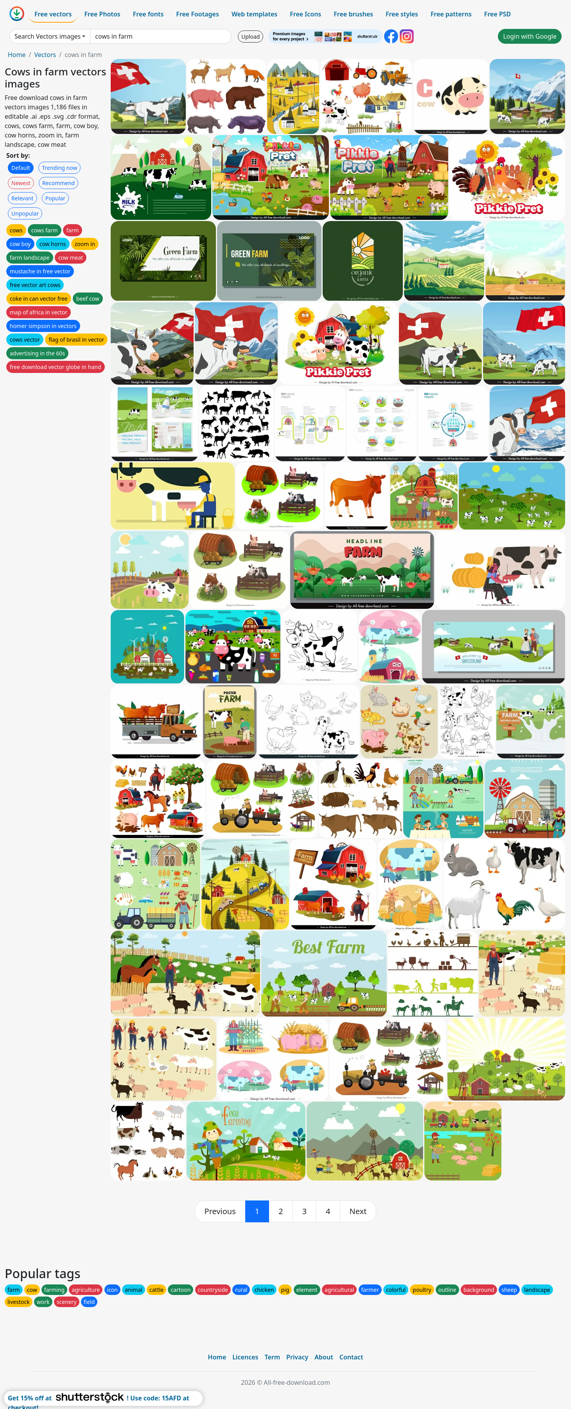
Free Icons (305, 14)
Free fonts (148, 14)
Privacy (297, 1357)
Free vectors (53, 14)
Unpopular (25, 213)
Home (17, 54)
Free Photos (102, 14)
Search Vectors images (47, 36)
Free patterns (451, 14)
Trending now (59, 167)
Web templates (254, 14)
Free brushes (353, 14)
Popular (55, 198)
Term (272, 1357)
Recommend (58, 183)
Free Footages (197, 14)
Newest (21, 183)
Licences (245, 1357)
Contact (351, 1357)
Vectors (45, 54)
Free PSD (497, 14)
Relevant (22, 198)
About (323, 1357)
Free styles (402, 14)
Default (20, 167)
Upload (250, 36)
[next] (358, 1211)
